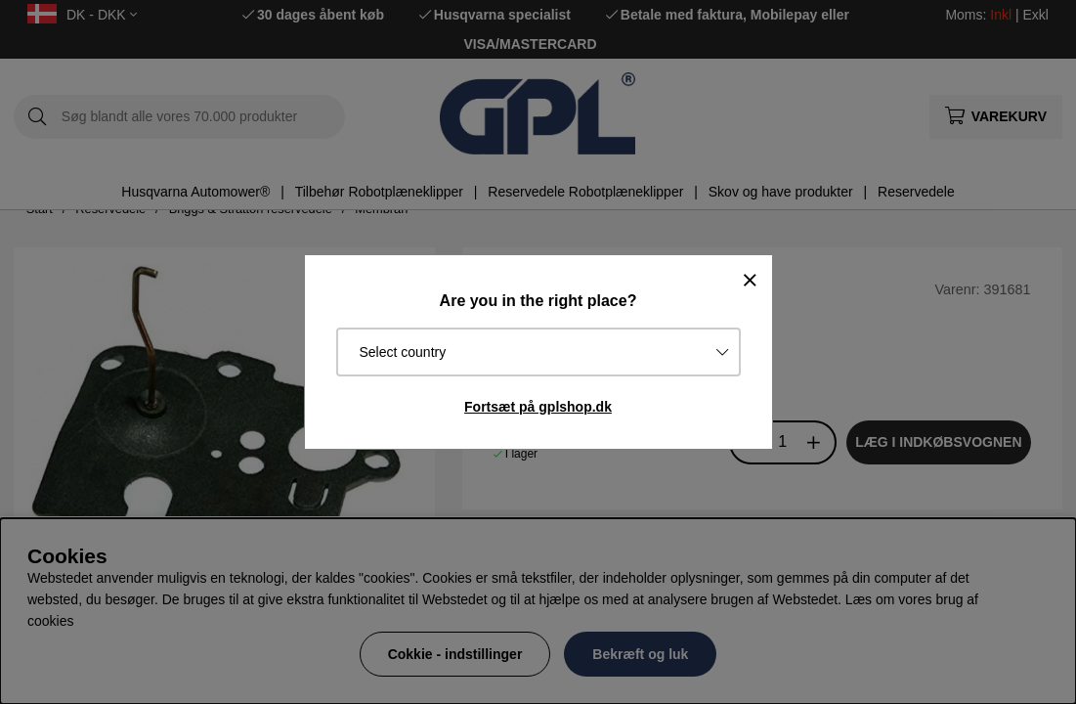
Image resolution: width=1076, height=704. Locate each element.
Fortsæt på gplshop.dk (538, 407)
